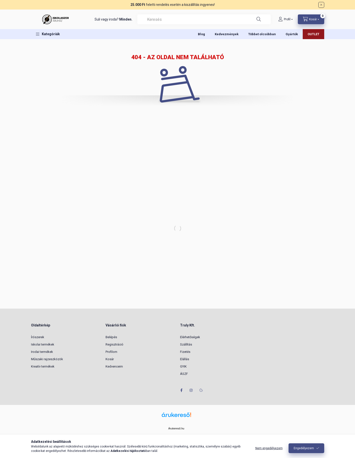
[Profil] (285, 19)
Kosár (110, 359)
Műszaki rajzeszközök (47, 359)
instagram (191, 390)
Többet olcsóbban (262, 34)
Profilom (111, 352)
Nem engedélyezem (269, 448)
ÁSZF (184, 374)
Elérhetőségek (190, 337)
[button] (48, 34)
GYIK (183, 366)
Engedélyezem (304, 448)
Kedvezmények (226, 34)
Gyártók (292, 34)
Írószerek (37, 337)
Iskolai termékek (42, 344)
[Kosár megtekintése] (311, 19)
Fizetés (185, 352)
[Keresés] (259, 19)
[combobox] (204, 19)
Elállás (184, 359)
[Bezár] (321, 5)
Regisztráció (114, 344)
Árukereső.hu (176, 428)
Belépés (111, 337)
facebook (181, 390)
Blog (201, 34)
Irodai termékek (42, 352)
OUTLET (313, 34)
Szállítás (186, 344)
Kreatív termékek (42, 366)
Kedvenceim (114, 366)
